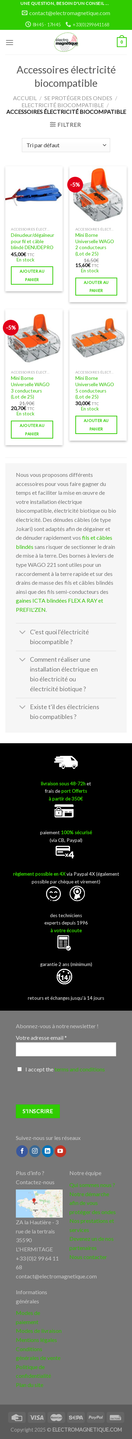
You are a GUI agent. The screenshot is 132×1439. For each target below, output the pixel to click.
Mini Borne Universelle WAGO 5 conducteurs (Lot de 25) (94, 387)
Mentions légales (36, 1339)
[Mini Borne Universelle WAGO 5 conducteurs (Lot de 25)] (98, 338)
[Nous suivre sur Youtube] (60, 1151)
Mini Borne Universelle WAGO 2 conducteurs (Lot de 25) (94, 244)
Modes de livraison (39, 1330)
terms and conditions (80, 1069)
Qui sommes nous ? (92, 1184)
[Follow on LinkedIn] (48, 1151)
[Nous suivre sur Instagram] (35, 1151)
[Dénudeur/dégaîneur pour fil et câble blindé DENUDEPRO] (34, 194)
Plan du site (29, 1384)
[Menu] (9, 42)
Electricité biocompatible (62, 105)
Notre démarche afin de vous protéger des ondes (92, 1203)
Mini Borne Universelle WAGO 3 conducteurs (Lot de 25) (30, 387)
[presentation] (69, 1090)
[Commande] (66, 145)
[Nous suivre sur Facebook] (22, 1151)
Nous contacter (88, 1256)
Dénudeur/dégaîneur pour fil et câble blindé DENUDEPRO (32, 241)
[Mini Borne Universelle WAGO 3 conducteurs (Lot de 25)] (34, 338)
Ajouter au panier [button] (32, 275)
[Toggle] (23, 632)
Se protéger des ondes (78, 98)
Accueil (25, 98)
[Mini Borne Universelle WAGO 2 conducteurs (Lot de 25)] (98, 194)
